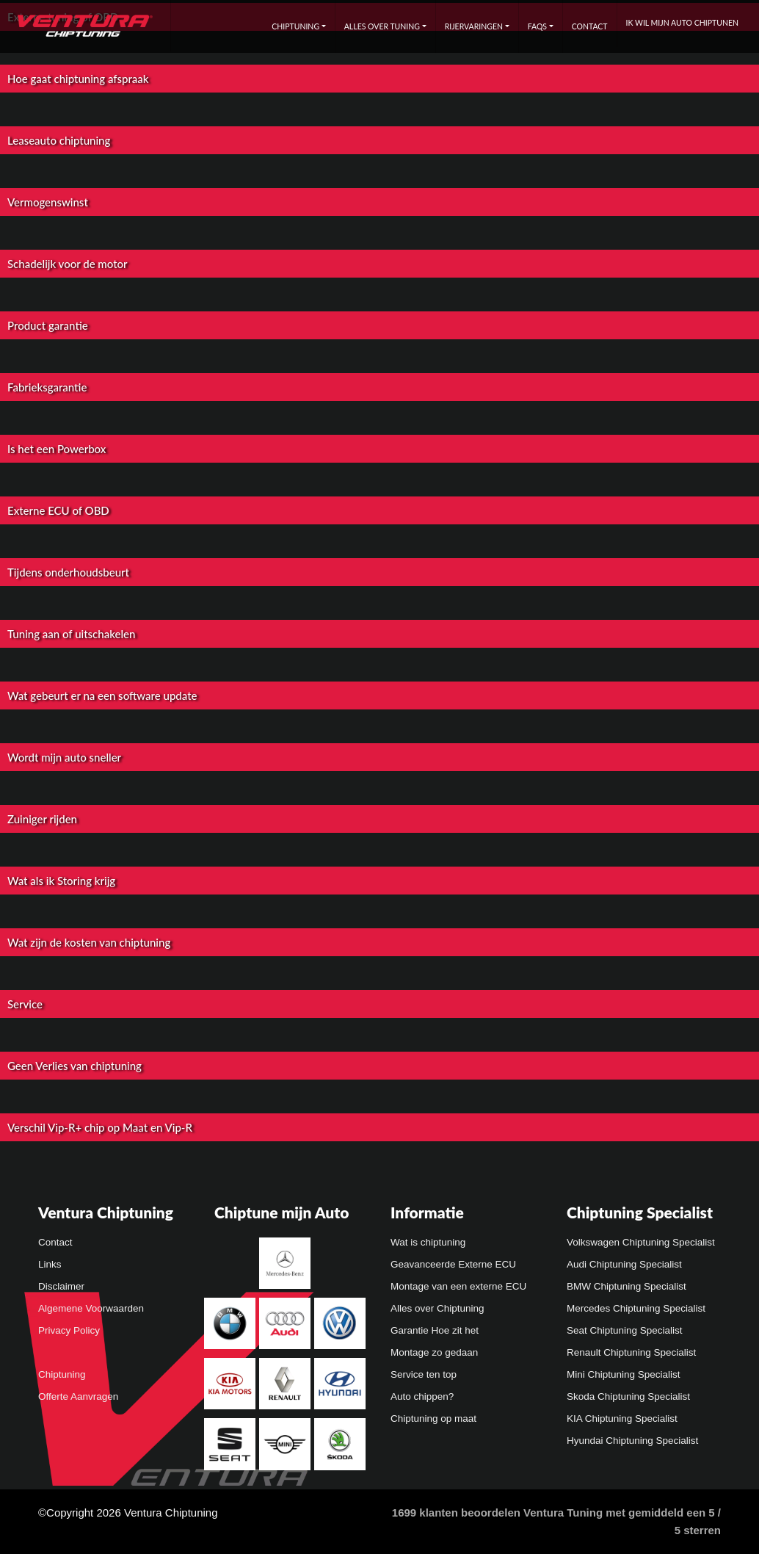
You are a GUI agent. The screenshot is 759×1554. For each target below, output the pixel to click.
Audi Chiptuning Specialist (624, 1264)
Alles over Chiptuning (437, 1308)
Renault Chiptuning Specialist (631, 1352)
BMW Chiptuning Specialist (626, 1286)
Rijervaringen (474, 26)
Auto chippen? (422, 1396)
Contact (590, 26)
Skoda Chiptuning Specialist (628, 1396)
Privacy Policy (69, 1330)
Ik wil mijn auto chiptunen (682, 22)
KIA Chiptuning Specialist (622, 1418)
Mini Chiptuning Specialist (623, 1374)
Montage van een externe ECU (458, 1286)
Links (50, 1264)
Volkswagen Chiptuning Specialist (641, 1242)
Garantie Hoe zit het (435, 1330)
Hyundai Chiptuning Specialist (632, 1440)
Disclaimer (61, 1286)
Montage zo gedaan (434, 1352)
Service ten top (424, 1374)
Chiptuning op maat (433, 1418)
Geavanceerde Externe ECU (453, 1264)
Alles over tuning (382, 26)
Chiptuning (295, 26)
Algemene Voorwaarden (91, 1308)
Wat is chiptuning (428, 1242)
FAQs (537, 26)
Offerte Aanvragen (78, 1396)
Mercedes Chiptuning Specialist (636, 1308)
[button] (379, 93)
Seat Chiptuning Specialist (625, 1330)
